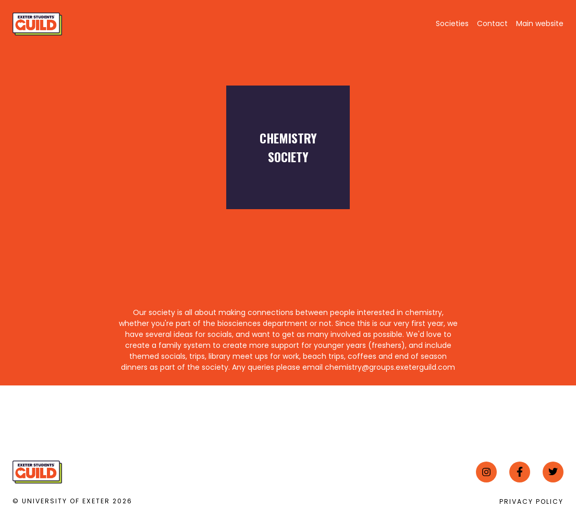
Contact (492, 23)
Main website (539, 23)
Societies (452, 23)
